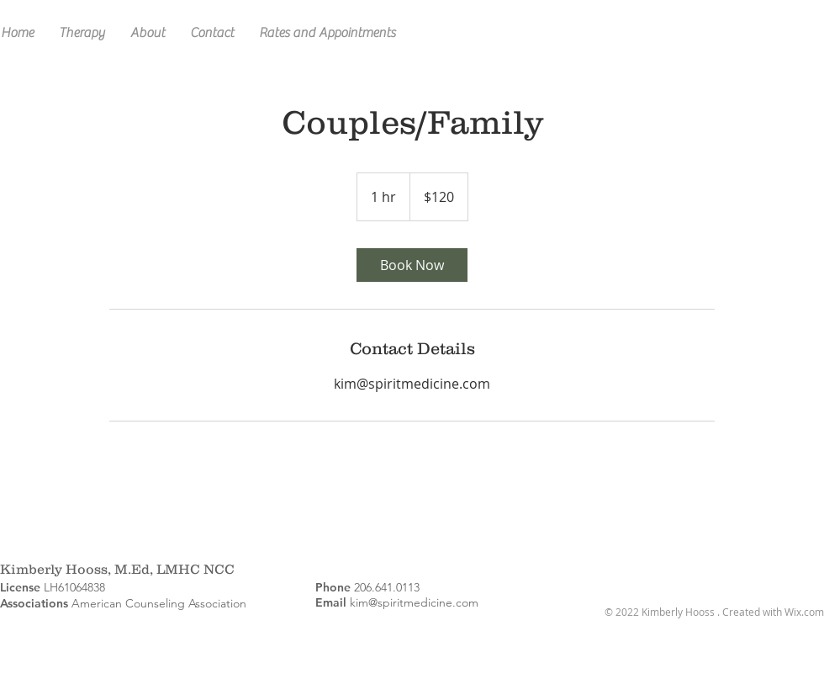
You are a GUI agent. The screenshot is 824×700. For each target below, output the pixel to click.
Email (330, 602)
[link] (412, 265)
